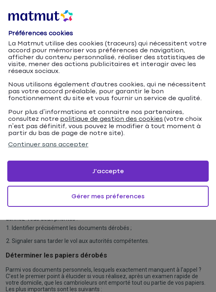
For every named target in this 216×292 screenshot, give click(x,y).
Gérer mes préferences (108, 196)
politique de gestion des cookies (111, 119)
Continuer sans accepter (48, 144)
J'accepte (108, 171)
